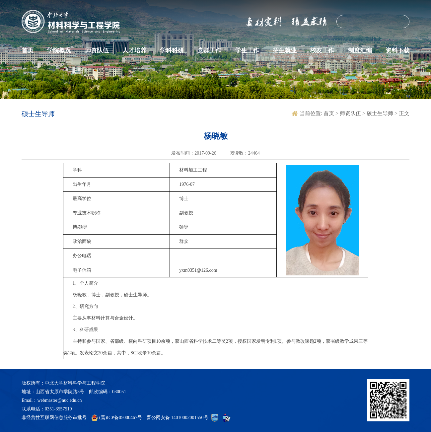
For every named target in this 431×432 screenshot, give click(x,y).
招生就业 (285, 50)
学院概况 (59, 50)
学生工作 (247, 50)
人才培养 (134, 50)
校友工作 (322, 50)
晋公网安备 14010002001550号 (177, 417)
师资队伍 (97, 50)
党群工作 (209, 50)
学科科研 (172, 50)
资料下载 (397, 50)
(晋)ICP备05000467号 (120, 417)
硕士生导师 (381, 113)
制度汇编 (360, 50)
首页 (28, 50)
